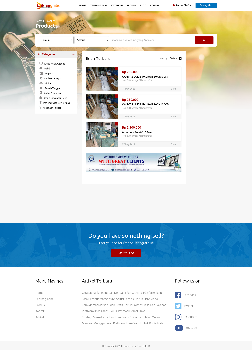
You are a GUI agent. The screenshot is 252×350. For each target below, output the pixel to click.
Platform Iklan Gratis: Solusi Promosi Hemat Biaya (114, 311)
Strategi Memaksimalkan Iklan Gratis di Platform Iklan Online (121, 317)
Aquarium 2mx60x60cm (137, 132)
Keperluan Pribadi (50, 108)
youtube (186, 327)
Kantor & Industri (50, 93)
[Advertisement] (56, 166)
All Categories (46, 54)
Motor (45, 83)
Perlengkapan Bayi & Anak (54, 103)
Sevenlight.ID (143, 345)
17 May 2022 (128, 88)
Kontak (155, 5)
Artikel (39, 317)
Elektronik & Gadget (52, 63)
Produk (131, 5)
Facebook (185, 295)
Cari (204, 40)
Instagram (186, 316)
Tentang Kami (99, 5)
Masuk (179, 5)
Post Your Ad (126, 253)
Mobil (44, 68)
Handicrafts (146, 80)
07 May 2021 (128, 144)
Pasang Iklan (206, 5)
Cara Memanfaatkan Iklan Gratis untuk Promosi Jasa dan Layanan (124, 305)
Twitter (184, 305)
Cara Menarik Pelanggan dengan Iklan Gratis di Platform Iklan (122, 293)
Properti (46, 73)
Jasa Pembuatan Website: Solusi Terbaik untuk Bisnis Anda (120, 299)
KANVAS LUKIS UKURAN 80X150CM (145, 76)
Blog (143, 5)
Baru (173, 88)
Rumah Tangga (49, 88)
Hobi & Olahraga (50, 78)
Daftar (188, 5)
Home (82, 5)
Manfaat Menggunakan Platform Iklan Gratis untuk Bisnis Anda (123, 324)
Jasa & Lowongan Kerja (53, 98)
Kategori (117, 5)
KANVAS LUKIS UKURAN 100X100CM (145, 104)
